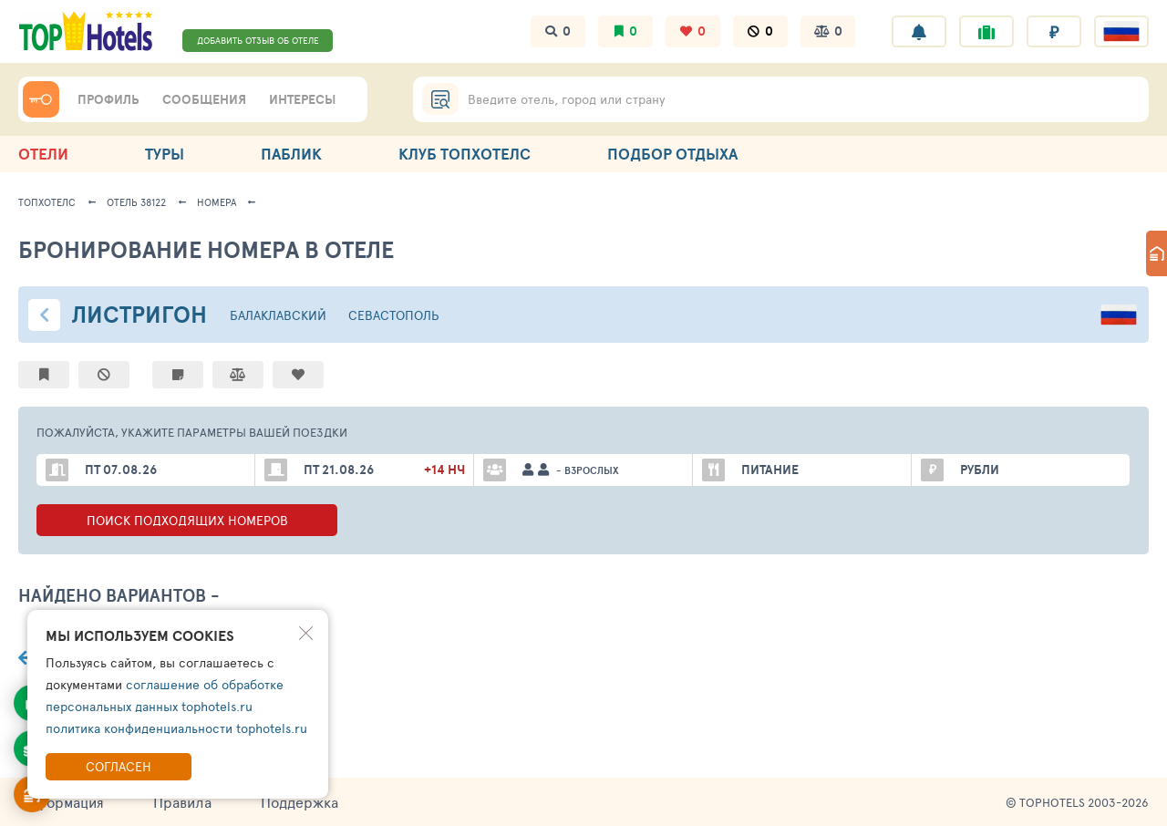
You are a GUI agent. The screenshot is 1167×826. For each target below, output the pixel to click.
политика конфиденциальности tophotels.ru (176, 728)
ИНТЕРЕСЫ (302, 99)
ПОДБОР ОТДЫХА (672, 153)
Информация (61, 801)
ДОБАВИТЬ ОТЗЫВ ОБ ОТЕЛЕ (258, 40)
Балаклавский (278, 315)
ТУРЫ (164, 153)
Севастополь (393, 315)
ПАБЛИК (291, 153)
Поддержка (299, 801)
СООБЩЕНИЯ (204, 99)
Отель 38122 (136, 202)
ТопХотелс (47, 202)
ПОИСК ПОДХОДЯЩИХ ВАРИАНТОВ (187, 520)
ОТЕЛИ (43, 153)
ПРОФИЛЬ (108, 99)
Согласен (118, 766)
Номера (217, 202)
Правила (182, 801)
